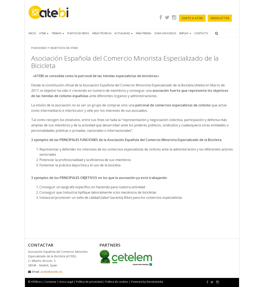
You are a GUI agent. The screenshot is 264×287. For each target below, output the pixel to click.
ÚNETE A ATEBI (192, 18)
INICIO (32, 33)
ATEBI (43, 33)
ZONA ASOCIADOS (165, 33)
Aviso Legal (66, 281)
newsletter (219, 18)
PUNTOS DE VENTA (78, 33)
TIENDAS (58, 33)
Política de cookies (116, 281)
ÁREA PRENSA (143, 33)
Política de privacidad (89, 281)
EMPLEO (185, 33)
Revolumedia (155, 281)
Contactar (50, 281)
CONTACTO (201, 33)
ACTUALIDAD (123, 33)
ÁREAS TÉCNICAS (101, 33)
